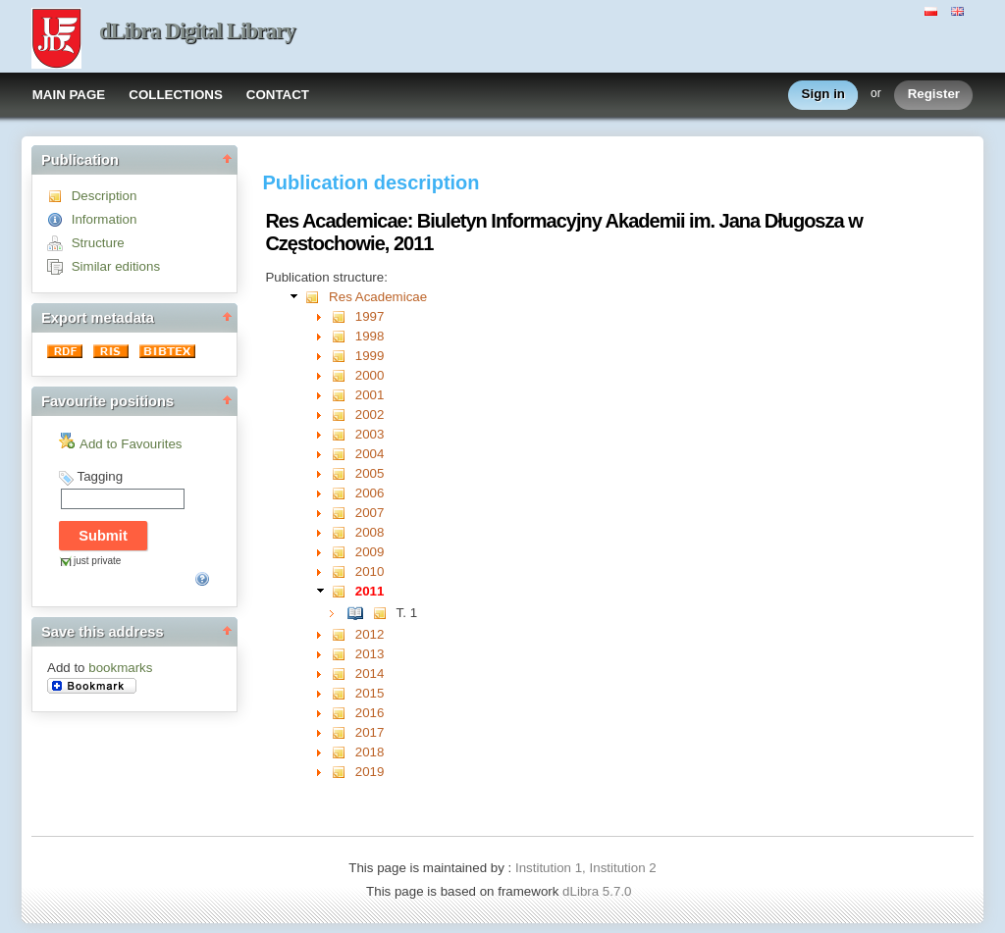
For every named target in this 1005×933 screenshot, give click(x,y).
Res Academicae (378, 296)
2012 (370, 634)
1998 (370, 336)
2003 (370, 434)
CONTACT (277, 94)
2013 (370, 654)
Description (104, 195)
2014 (370, 673)
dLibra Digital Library (197, 31)
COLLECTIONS (176, 94)
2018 (370, 752)
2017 (370, 732)
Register (934, 94)
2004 (370, 453)
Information (104, 219)
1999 (370, 355)
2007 (370, 512)
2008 (370, 532)
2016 (370, 712)
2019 (370, 771)
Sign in (823, 94)
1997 (370, 316)
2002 (370, 414)
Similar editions (116, 266)
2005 (370, 473)
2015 (370, 693)
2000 (370, 375)
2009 (370, 551)
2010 (370, 571)
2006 (370, 493)
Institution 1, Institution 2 (586, 867)
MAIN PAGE (69, 94)
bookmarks (120, 667)
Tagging (100, 476)
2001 (370, 395)
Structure (98, 242)
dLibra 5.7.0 (598, 891)
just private (97, 560)
